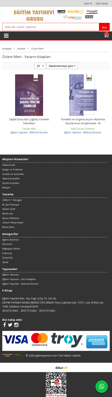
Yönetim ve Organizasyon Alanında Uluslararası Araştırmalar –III (83, 121)
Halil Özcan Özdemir (83, 128)
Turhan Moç (29, 128)
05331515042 (10, 310)
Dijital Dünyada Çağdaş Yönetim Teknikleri (29, 121)
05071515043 (29, 310)
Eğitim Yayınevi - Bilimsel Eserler (29, 132)
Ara (104, 27)
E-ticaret (50, 367)
